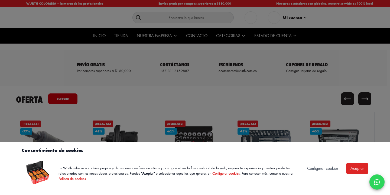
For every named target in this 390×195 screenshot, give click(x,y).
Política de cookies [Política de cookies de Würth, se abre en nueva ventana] (72, 178)
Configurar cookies (226, 173)
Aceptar (357, 168)
